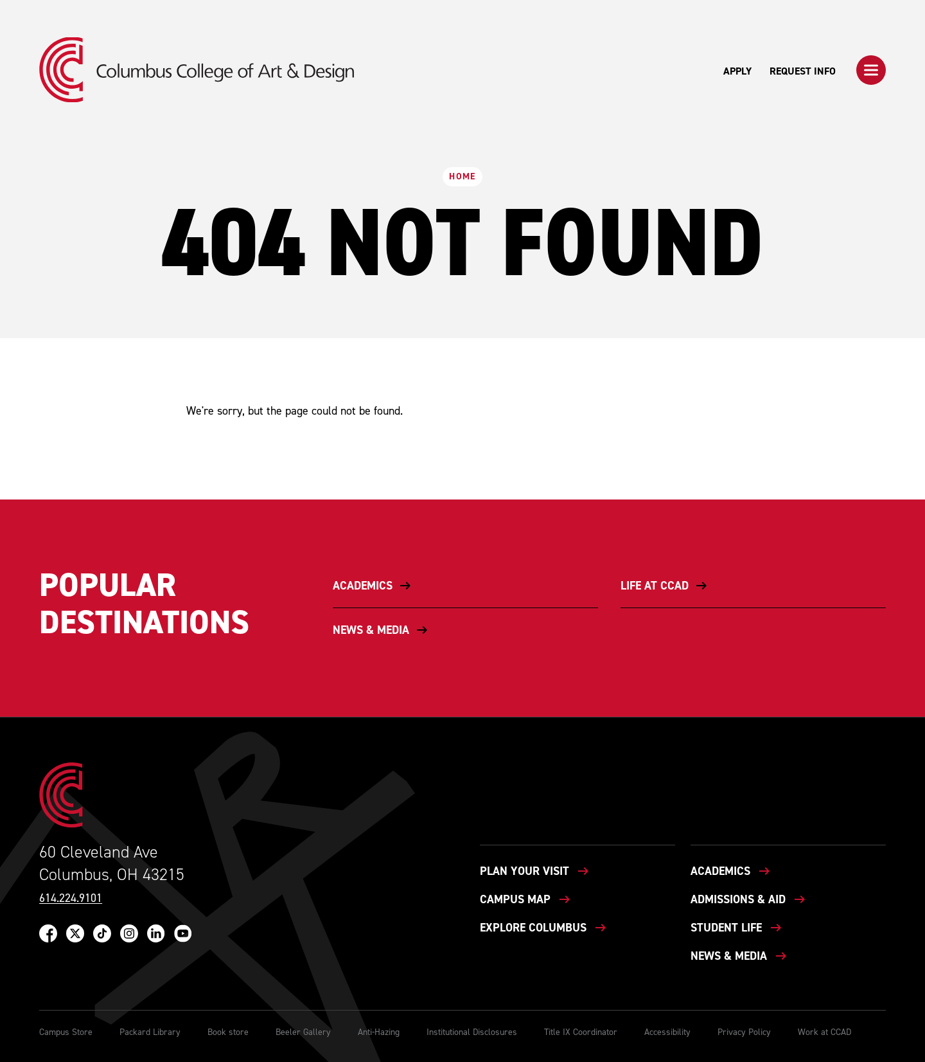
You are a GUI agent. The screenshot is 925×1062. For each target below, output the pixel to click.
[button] (871, 70)
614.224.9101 (70, 898)
